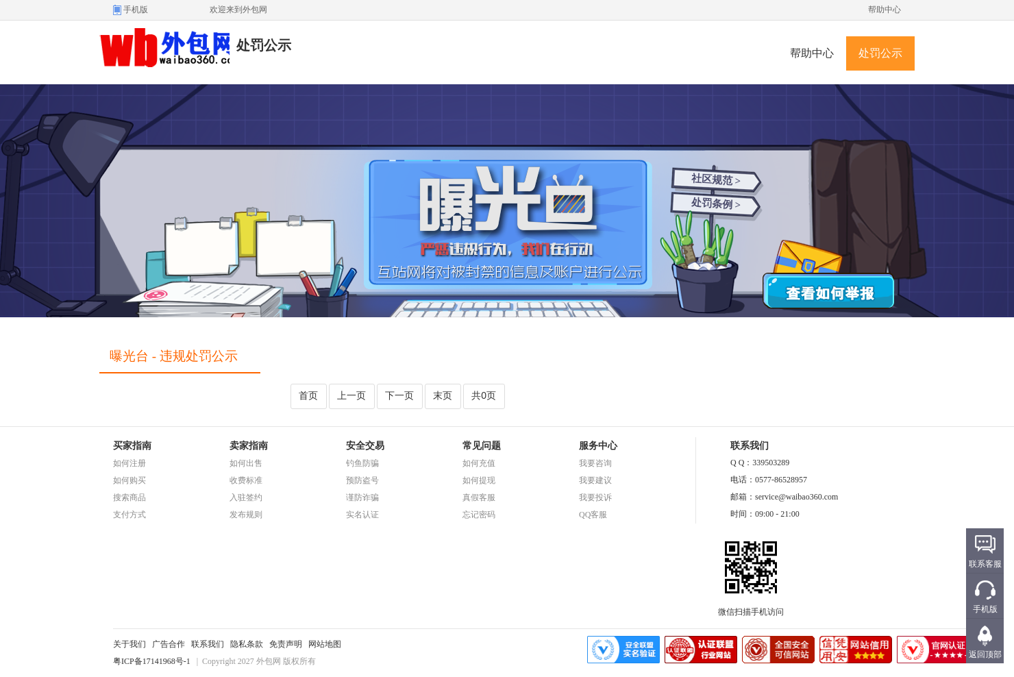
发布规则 (246, 514)
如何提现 (478, 480)
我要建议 (595, 480)
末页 (442, 395)
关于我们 (129, 644)
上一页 (351, 395)
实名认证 (362, 514)
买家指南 (132, 446)
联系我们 (207, 644)
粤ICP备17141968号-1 (151, 661)
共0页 (483, 395)
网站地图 (324, 644)
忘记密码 (478, 514)
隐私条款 (246, 644)
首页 (308, 395)
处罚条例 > (716, 203)
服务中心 (598, 446)
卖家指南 (249, 446)
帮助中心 (884, 9)
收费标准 (246, 480)
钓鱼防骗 (362, 463)
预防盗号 (362, 480)
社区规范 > (716, 179)
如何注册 (129, 463)
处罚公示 (880, 53)
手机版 (135, 9)
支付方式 (129, 514)
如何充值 (478, 463)
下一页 (399, 395)
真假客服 (478, 497)
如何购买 (129, 480)
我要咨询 (595, 463)
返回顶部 (985, 654)
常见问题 (481, 446)
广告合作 (168, 644)
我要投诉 (595, 497)
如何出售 (246, 463)
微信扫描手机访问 (751, 608)
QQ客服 (593, 514)
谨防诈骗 (362, 497)
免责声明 (285, 644)
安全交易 (365, 446)
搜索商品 (129, 497)
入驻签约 (246, 497)
